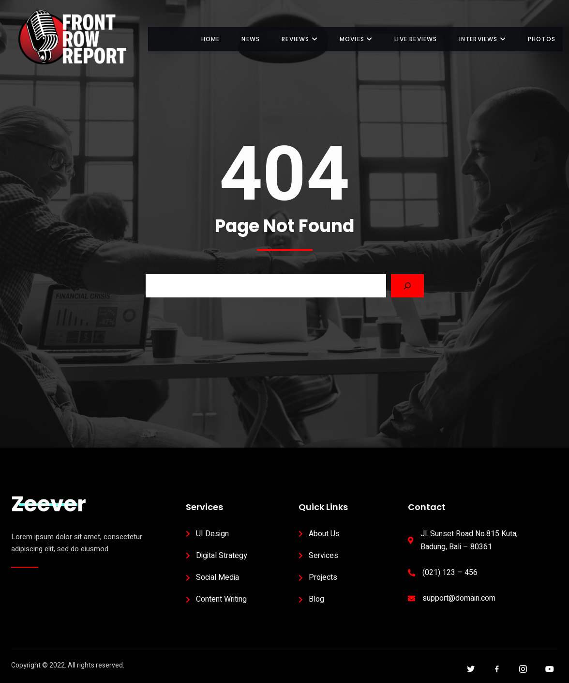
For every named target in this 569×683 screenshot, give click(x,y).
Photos (541, 39)
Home (210, 39)
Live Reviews (415, 39)
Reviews (300, 39)
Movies (356, 39)
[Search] (407, 285)
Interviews (482, 39)
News (250, 39)
